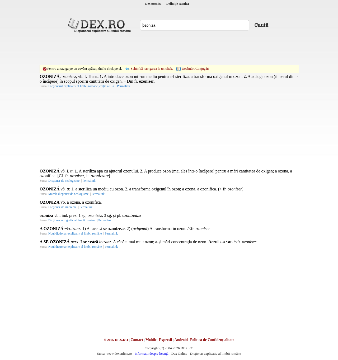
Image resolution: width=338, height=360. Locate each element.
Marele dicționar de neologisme (68, 194)
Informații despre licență (151, 354)
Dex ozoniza (153, 4)
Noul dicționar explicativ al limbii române (75, 233)
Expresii (165, 340)
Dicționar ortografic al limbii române (71, 220)
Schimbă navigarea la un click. (152, 69)
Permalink (123, 86)
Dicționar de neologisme (63, 181)
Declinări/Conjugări (195, 69)
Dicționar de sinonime (62, 207)
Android (181, 340)
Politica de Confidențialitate (212, 340)
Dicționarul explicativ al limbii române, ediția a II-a (81, 86)
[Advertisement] (169, 49)
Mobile (151, 340)
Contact (136, 340)
